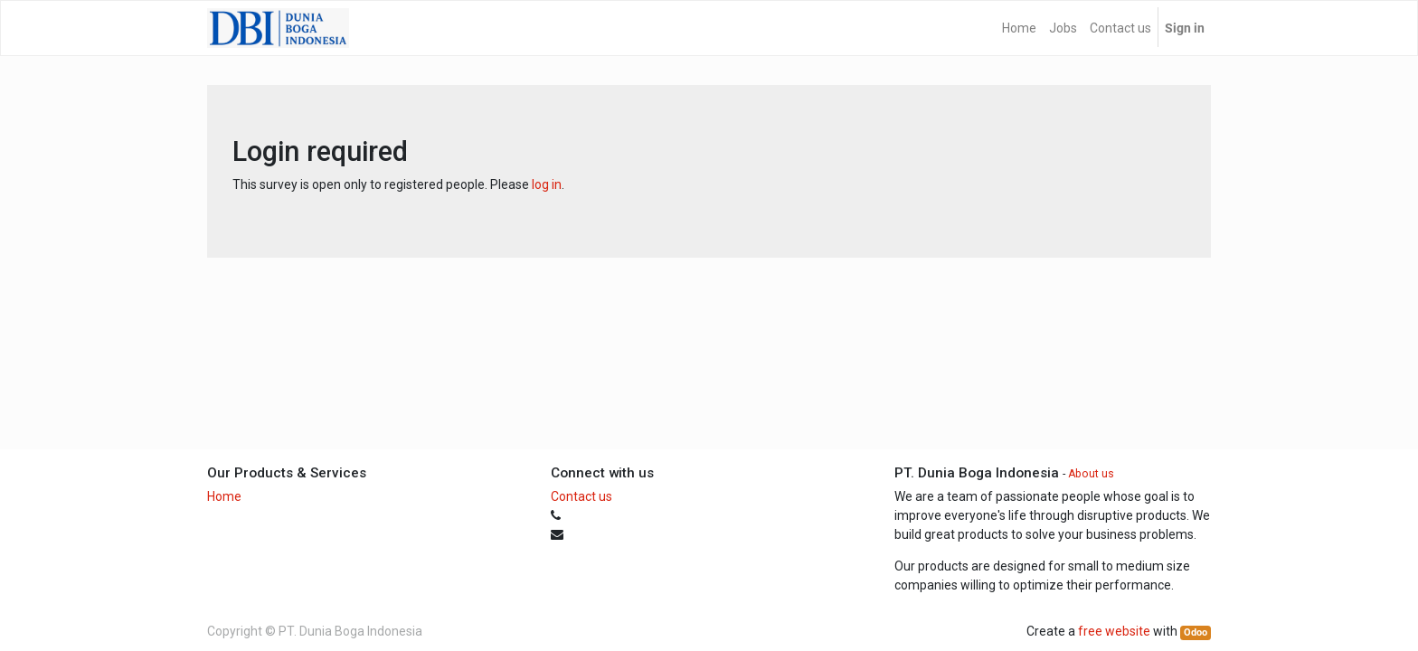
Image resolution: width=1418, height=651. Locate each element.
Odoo (1195, 632)
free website (1114, 631)
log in (547, 184)
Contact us (581, 496)
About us (1091, 473)
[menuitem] (1019, 28)
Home (224, 496)
